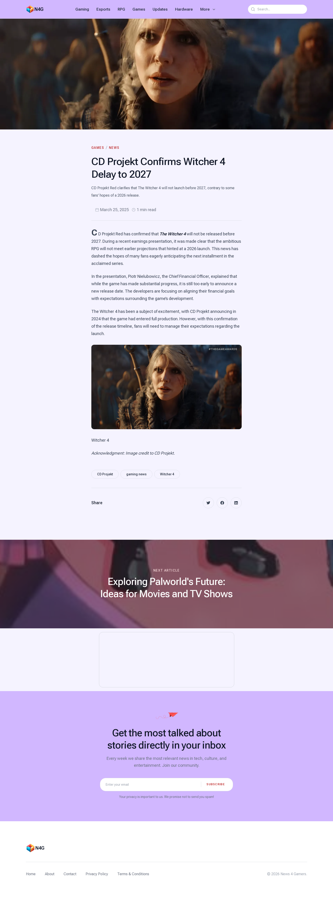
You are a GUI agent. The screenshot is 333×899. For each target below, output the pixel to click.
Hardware (184, 9)
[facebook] (222, 502)
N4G (38, 9)
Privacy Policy (97, 874)
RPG (121, 9)
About (49, 874)
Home (31, 874)
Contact (70, 874)
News (114, 148)
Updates (160, 9)
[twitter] (208, 502)
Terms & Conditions (133, 874)
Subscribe (216, 784)
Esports (103, 9)
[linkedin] (236, 502)
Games (139, 9)
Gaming (82, 9)
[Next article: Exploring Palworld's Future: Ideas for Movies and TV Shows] (166, 584)
